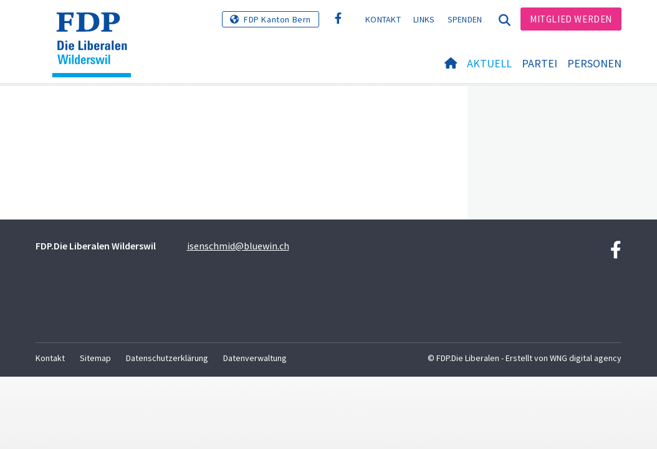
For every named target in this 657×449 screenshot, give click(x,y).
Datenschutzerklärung (167, 358)
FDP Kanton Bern (277, 19)
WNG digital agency (585, 358)
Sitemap (95, 358)
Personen (594, 63)
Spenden (465, 19)
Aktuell (489, 63)
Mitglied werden (571, 19)
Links (424, 19)
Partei (539, 63)
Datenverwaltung (255, 358)
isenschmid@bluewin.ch (238, 245)
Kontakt (383, 19)
